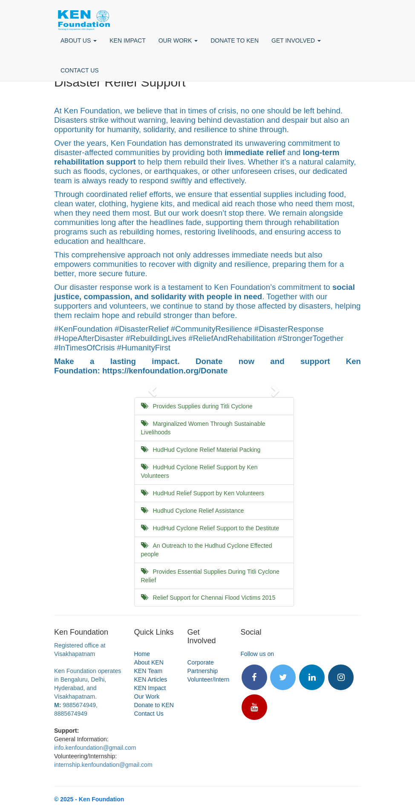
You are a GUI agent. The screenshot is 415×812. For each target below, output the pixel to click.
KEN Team (148, 671)
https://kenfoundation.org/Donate (165, 370)
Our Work (147, 696)
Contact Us (149, 713)
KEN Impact (150, 688)
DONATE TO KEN (234, 40)
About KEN (149, 662)
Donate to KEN (154, 705)
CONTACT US (80, 70)
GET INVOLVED (296, 40)
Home (142, 653)
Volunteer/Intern (208, 679)
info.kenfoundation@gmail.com (95, 747)
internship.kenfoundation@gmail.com (103, 764)
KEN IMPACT (128, 40)
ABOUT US (79, 40)
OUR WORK (178, 40)
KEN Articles (150, 679)
